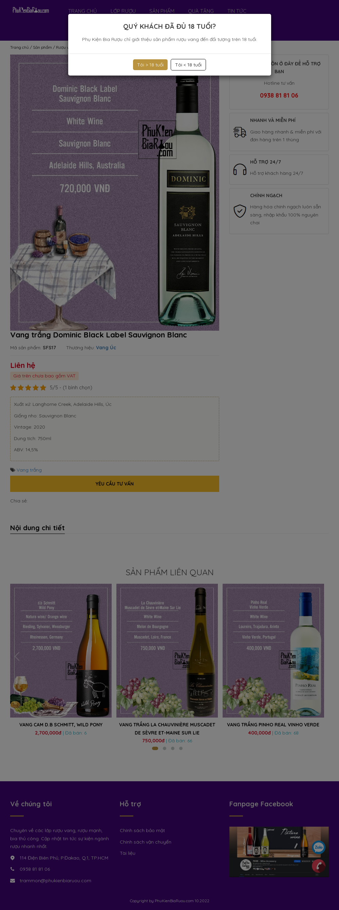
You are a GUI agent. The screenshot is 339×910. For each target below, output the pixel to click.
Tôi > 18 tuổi (150, 65)
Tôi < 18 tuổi (188, 65)
